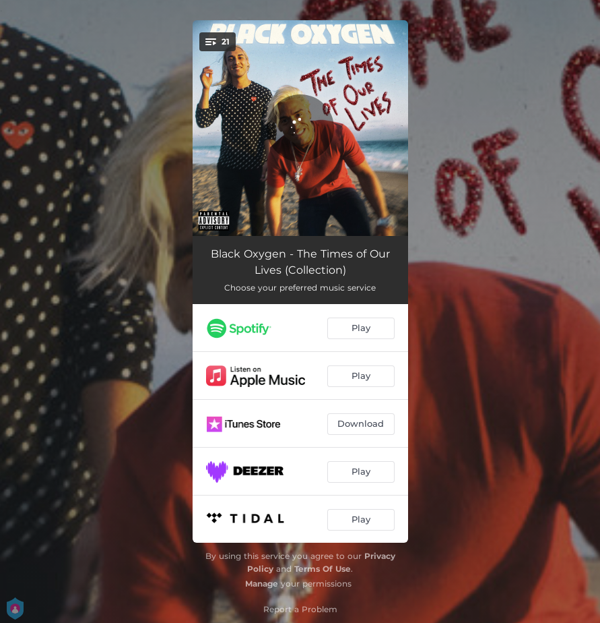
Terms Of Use (322, 569)
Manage (261, 583)
